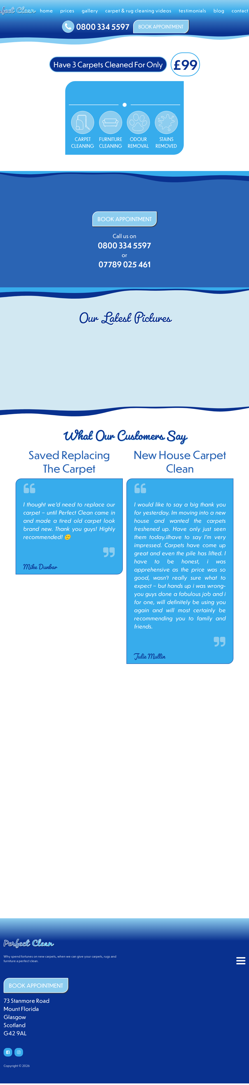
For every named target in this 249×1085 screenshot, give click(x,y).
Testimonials (192, 10)
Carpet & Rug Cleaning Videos (138, 10)
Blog (219, 10)
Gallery (90, 10)
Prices (67, 10)
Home (46, 10)
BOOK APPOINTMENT (161, 26)
